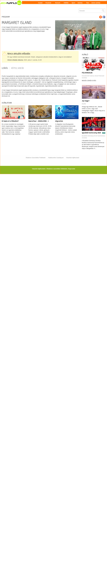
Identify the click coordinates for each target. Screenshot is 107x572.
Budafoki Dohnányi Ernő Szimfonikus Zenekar (93, 137)
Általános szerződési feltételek (57, 169)
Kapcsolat (71, 169)
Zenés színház (95, 3)
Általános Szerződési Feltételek (35, 157)
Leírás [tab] (5, 68)
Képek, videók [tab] (17, 68)
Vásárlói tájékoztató (38, 169)
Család (40, 3)
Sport (73, 3)
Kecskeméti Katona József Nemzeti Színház (93, 77)
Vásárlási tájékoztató (72, 157)
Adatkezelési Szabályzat (55, 157)
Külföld (66, 3)
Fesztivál (48, 3)
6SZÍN (84, 104)
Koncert (57, 3)
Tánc (87, 3)
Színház (80, 3)
